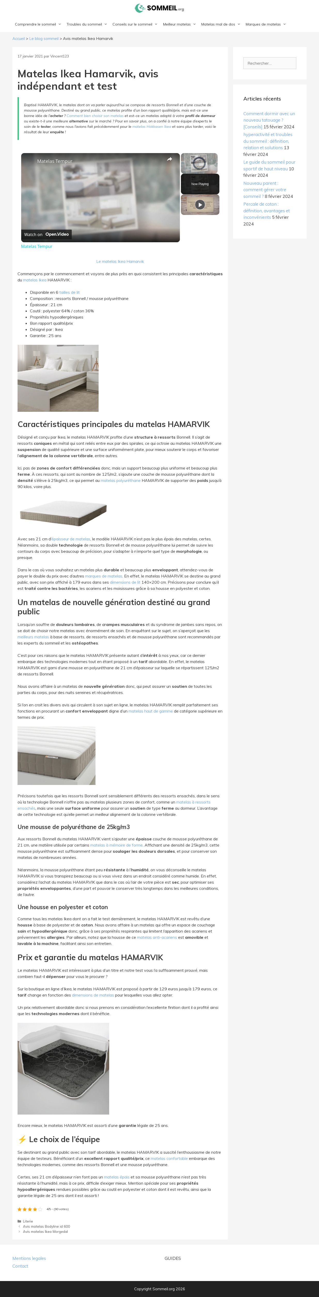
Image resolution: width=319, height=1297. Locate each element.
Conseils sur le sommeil (136, 24)
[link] (29, 161)
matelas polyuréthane (121, 480)
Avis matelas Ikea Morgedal (45, 1231)
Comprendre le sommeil (39, 24)
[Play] (200, 204)
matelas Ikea (34, 279)
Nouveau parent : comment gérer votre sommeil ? (264, 189)
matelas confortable (169, 1158)
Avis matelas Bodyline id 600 (46, 1226)
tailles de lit (69, 292)
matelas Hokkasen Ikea (151, 126)
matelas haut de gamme (151, 711)
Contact (20, 1266)
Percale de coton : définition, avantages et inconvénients (266, 210)
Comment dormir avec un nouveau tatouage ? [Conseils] (269, 120)
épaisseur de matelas (70, 538)
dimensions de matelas (93, 995)
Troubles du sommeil (88, 24)
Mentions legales (29, 1258)
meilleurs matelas (33, 636)
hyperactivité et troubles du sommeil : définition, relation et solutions (267, 141)
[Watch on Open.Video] (46, 234)
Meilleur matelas (181, 24)
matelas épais (117, 1176)
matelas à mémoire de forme (116, 845)
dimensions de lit (125, 582)
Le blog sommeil (44, 38)
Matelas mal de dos (222, 24)
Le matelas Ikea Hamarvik (120, 261)
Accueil (18, 38)
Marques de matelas (267, 24)
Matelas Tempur (54, 161)
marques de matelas (103, 576)
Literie (28, 1221)
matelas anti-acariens (157, 937)
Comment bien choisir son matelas (95, 115)
